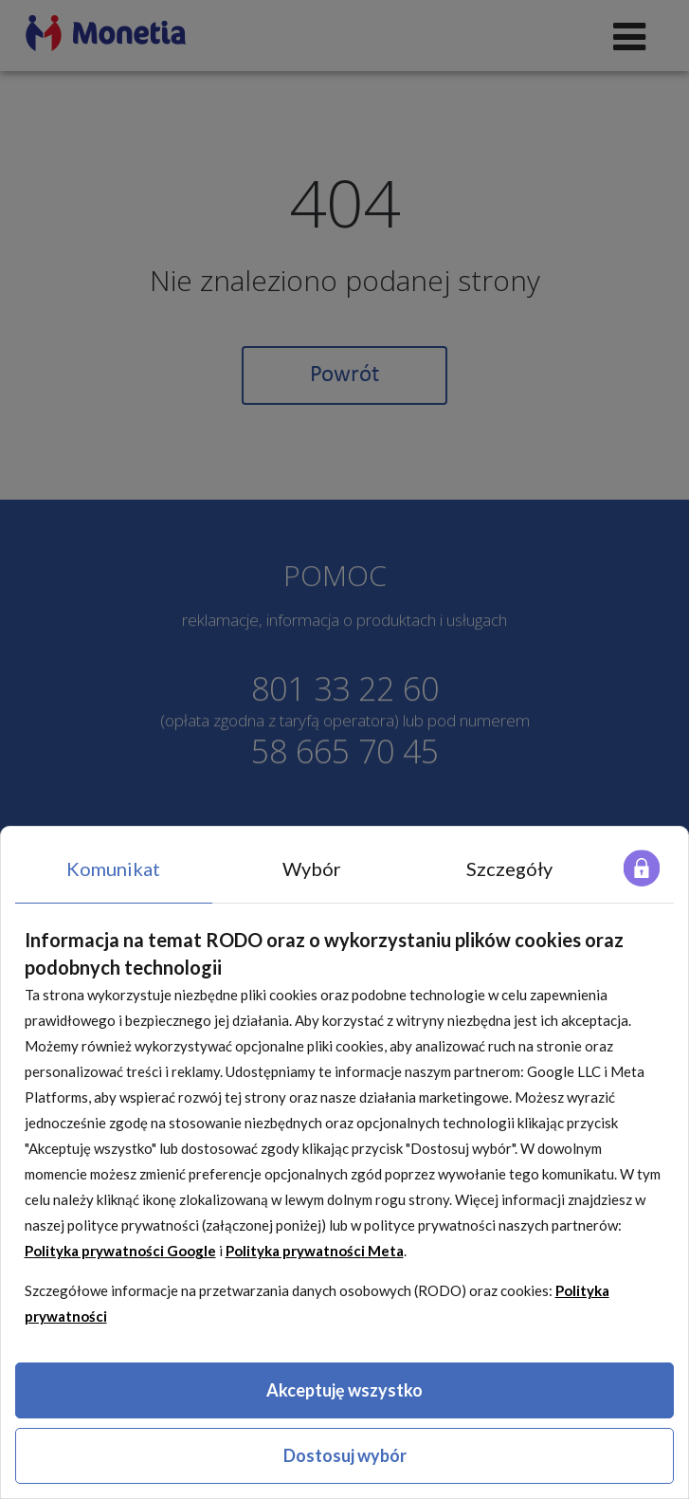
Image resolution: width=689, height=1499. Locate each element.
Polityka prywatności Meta (315, 1250)
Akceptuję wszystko (344, 1390)
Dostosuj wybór (345, 1455)
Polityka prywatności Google (120, 1250)
